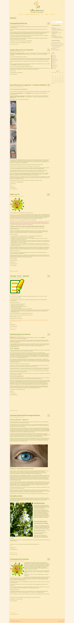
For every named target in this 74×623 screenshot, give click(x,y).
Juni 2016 (53, 68)
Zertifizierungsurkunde (14, 44)
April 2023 (54, 56)
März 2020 (54, 58)
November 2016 (55, 65)
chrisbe (13, 25)
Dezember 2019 (54, 59)
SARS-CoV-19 (54, 48)
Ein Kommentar (12, 329)
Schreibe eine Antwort (14, 271)
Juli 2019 (53, 62)
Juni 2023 (53, 55)
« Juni (53, 83)
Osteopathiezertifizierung (56, 42)
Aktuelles (21, 25)
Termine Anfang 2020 (56, 49)
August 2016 (54, 66)
